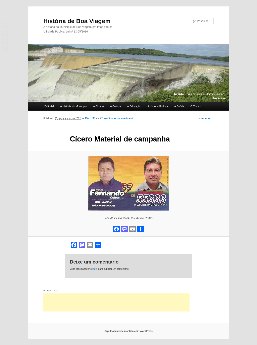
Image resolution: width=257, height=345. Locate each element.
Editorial (49, 106)
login (94, 269)
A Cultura (115, 106)
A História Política (157, 106)
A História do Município (73, 106)
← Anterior (204, 118)
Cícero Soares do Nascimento (117, 118)
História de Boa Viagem (77, 21)
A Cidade (98, 106)
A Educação (134, 106)
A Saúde (179, 106)
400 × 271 (90, 118)
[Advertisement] (116, 302)
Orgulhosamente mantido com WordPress (128, 331)
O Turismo (196, 106)
